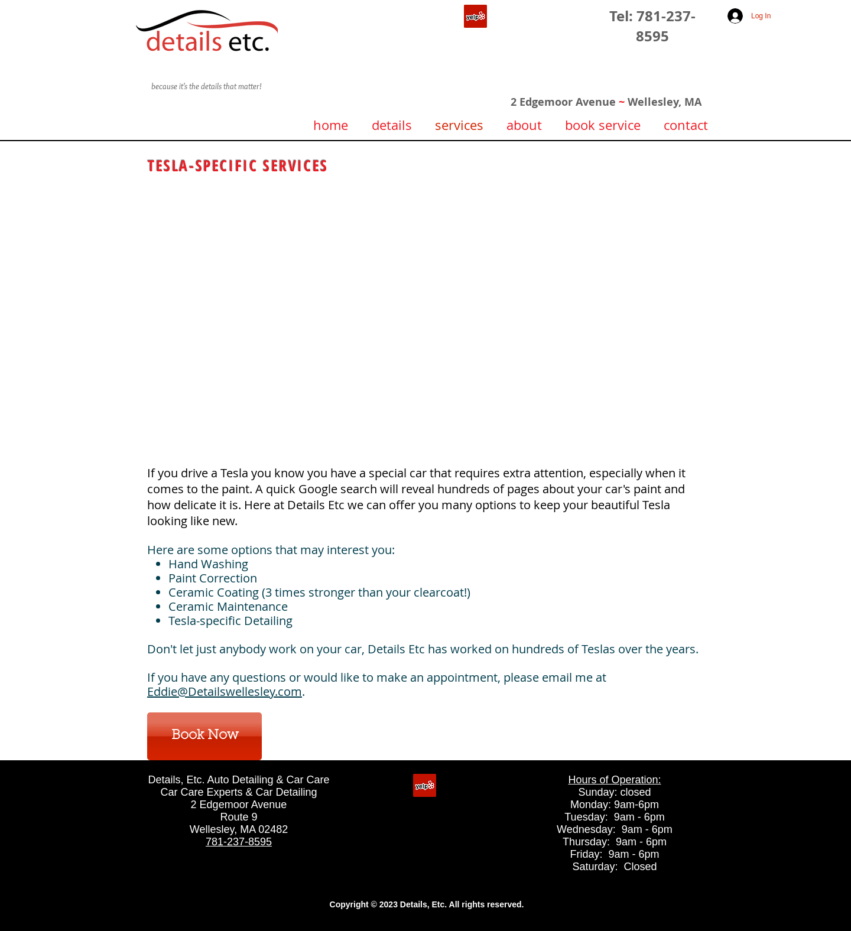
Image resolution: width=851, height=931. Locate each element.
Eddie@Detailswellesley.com (224, 691)
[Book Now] (204, 736)
